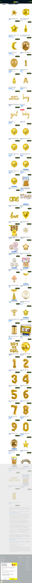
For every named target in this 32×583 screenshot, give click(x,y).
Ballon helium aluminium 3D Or (13, 18)
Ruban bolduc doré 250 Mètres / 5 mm (14, 336)
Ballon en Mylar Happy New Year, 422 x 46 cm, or (14, 486)
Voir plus (29, 174)
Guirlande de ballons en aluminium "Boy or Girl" (14, 354)
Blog (19, 563)
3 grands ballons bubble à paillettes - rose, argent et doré (14, 253)
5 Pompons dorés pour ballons (13, 301)
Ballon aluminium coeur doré (24, 221)
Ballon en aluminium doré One (13, 205)
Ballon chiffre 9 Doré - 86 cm (13, 433)
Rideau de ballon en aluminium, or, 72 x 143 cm (14, 503)
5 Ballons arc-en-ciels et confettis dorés (14, 269)
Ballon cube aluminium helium (24, 18)
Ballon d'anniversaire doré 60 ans (25, 153)
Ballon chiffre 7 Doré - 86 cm (13, 416)
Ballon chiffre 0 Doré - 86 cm (24, 433)
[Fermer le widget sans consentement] (4, 563)
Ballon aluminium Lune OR (12, 52)
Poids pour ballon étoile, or (24, 450)
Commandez (17, 39)
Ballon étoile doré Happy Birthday (25, 253)
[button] (2, 582)
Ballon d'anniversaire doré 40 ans (25, 138)
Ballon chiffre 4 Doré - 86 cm (24, 385)
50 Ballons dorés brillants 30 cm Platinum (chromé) (13, 450)
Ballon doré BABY (22, 121)
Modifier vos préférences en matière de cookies (28, 569)
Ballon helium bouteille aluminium (25, 35)
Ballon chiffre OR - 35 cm (24, 69)
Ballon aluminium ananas (12, 87)
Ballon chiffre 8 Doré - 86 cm (24, 416)
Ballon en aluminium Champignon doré (14, 285)
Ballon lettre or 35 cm (23, 87)
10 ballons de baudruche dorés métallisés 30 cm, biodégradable (25, 188)
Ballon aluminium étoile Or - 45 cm (14, 35)
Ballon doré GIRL (11, 121)
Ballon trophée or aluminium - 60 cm (14, 319)
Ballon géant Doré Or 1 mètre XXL (25, 52)
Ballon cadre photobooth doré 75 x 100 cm (25, 336)
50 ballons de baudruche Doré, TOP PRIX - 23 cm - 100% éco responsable (14, 468)
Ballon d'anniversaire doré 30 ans (14, 138)
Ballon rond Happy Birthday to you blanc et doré (25, 237)
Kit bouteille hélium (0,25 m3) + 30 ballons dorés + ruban (14, 237)
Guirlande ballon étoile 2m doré (25, 285)
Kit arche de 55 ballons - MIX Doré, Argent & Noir (25, 468)
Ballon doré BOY (22, 104)
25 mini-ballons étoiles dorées (24, 319)
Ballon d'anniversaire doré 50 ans (14, 153)
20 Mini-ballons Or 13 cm (23, 269)
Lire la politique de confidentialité (5, 572)
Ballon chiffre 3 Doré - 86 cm (13, 385)
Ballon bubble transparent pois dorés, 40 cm (24, 302)
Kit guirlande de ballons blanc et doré (25, 206)
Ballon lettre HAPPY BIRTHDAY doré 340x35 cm (14, 104)
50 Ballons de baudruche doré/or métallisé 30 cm (13, 70)
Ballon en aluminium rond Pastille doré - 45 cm (25, 354)
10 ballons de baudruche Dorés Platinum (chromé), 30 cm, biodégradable (24, 486)
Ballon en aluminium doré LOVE (13, 221)
